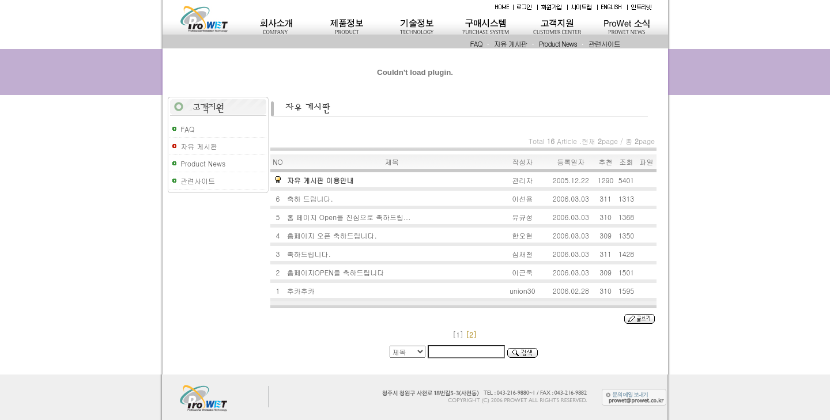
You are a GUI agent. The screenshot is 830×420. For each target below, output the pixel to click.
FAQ (476, 43)
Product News (558, 43)
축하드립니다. (310, 254)
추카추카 (302, 291)
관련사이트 (604, 43)
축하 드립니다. (311, 198)
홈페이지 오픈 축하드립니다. (333, 235)
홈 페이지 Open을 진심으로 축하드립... (350, 217)
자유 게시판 (510, 43)
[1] (458, 334)
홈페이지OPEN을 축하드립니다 (337, 272)
